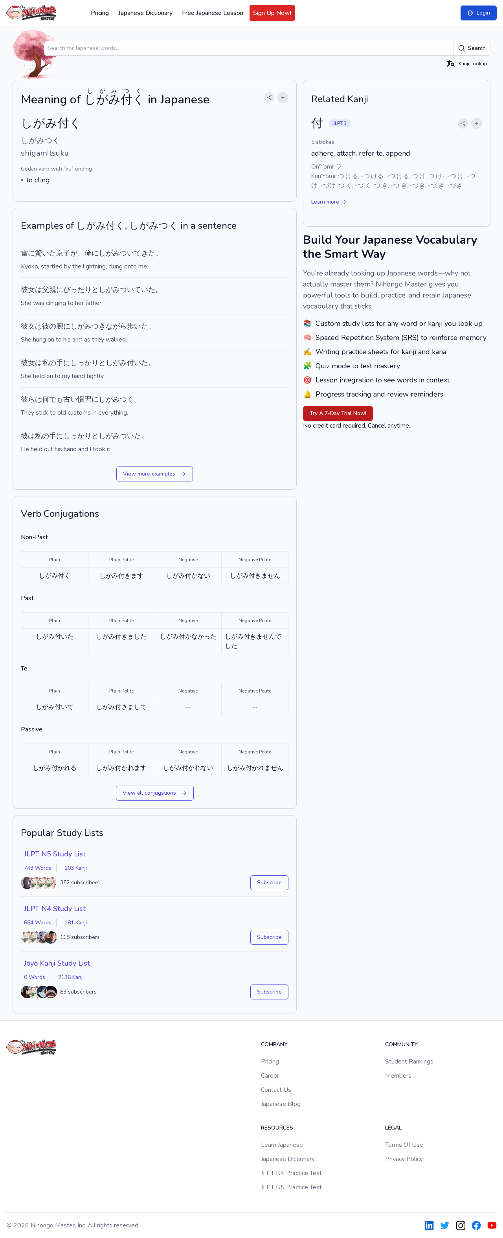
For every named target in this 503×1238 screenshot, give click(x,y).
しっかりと (88, 362)
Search (472, 48)
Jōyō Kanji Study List (57, 963)
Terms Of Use (404, 1145)
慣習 (84, 399)
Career (270, 1075)
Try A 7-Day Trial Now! (338, 413)
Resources (277, 1127)
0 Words (34, 977)
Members (398, 1075)
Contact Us (276, 1090)
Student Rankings (409, 1061)
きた (148, 253)
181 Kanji (75, 922)
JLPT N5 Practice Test (291, 1187)
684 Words (37, 922)
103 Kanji (75, 868)
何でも (52, 399)
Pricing (100, 13)
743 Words (37, 868)
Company (274, 1044)
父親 (49, 289)
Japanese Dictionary (145, 13)
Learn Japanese (282, 1145)
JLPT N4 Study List (55, 908)
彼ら (28, 399)
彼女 (28, 289)
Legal (393, 1127)
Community (401, 1044)
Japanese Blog (281, 1104)
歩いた (137, 326)
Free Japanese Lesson (212, 13)
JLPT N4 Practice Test (291, 1173)
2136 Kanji (71, 977)
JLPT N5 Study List (55, 854)
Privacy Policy (404, 1159)
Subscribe (269, 882)
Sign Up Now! (272, 13)
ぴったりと (81, 289)
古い (70, 399)
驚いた (45, 253)
